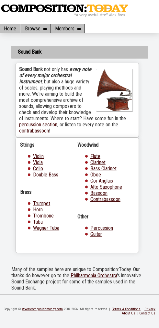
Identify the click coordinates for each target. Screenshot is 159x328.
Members (67, 29)
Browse (35, 29)
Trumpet (41, 203)
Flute (95, 156)
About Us (128, 313)
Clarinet (98, 162)
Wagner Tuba (46, 228)
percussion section (38, 125)
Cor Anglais (101, 181)
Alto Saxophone (106, 187)
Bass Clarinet (103, 168)
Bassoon (99, 193)
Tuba (38, 222)
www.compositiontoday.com (42, 309)
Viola (38, 162)
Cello (38, 168)
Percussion (101, 228)
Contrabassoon (105, 199)
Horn (38, 209)
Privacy (149, 309)
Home (10, 29)
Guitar (96, 234)
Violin (38, 156)
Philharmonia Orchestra (94, 275)
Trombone (43, 216)
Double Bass (45, 175)
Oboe (95, 175)
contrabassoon (34, 131)
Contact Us (147, 313)
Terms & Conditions (126, 309)
